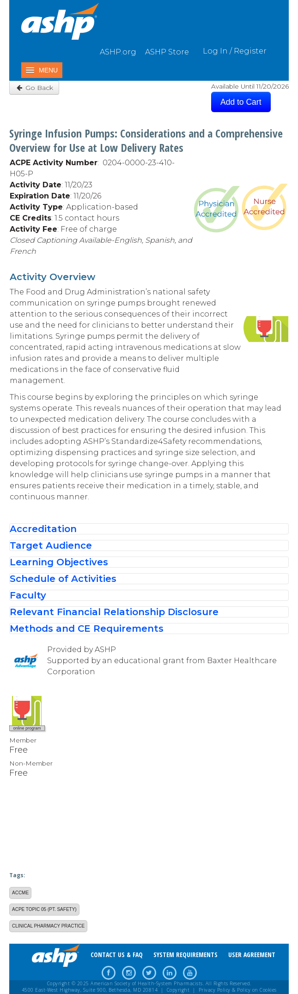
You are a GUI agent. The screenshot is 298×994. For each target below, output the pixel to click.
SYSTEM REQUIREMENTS (185, 954)
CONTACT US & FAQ (117, 954)
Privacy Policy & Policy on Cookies (238, 990)
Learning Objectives (59, 562)
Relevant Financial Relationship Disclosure (114, 611)
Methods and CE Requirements (87, 628)
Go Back (34, 88)
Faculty (28, 595)
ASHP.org (118, 52)
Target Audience (51, 545)
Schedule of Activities (63, 578)
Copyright (178, 990)
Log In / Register (235, 51)
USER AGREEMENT (251, 954)
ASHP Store (167, 52)
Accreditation (43, 528)
